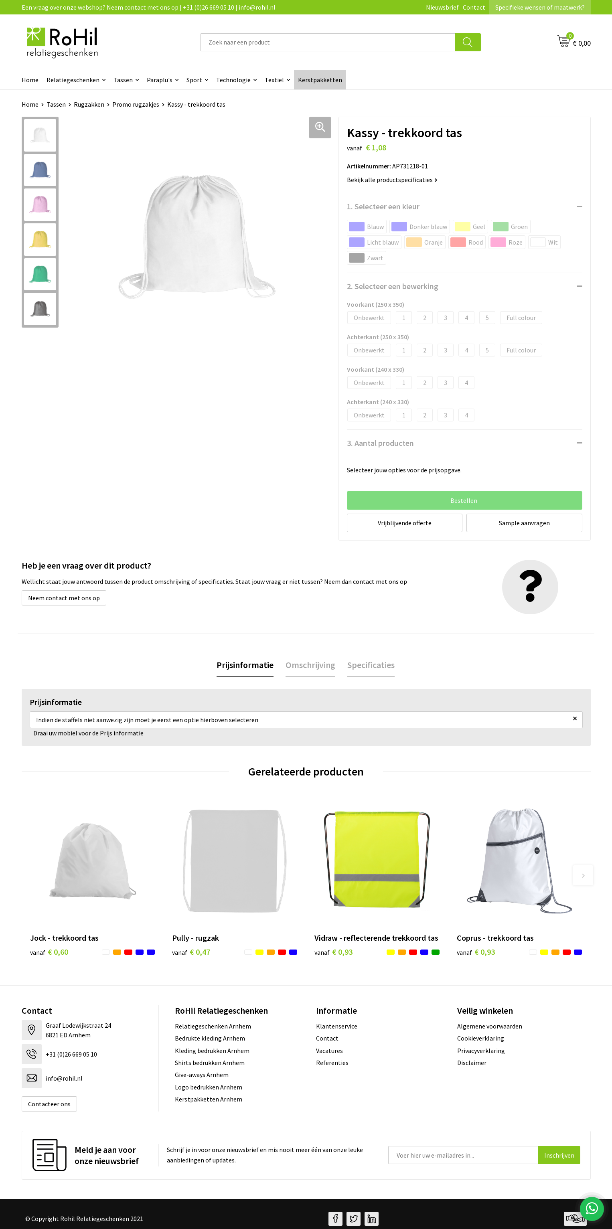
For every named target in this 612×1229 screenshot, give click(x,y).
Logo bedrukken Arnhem (208, 1087)
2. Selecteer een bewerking (392, 286)
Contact (474, 7)
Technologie (233, 80)
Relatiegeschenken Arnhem (213, 1026)
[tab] (245, 665)
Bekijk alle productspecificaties (392, 180)
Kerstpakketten (320, 80)
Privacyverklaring (481, 1051)
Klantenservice (336, 1026)
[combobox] (327, 42)
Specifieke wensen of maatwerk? (540, 7)
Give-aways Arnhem (202, 1075)
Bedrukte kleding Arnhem (210, 1038)
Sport (194, 80)
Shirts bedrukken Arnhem (210, 1063)
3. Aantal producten (380, 443)
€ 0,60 (49, 952)
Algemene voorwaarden (489, 1026)
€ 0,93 (333, 952)
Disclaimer (471, 1063)
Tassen (123, 80)
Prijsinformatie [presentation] (245, 664)
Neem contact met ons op (64, 598)
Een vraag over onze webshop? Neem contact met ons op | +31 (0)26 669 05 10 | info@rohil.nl (149, 7)
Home (30, 80)
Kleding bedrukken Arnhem (212, 1051)
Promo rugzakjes (135, 104)
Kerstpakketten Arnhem (208, 1099)
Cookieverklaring (480, 1038)
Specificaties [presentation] (371, 664)
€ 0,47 (191, 952)
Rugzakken (89, 104)
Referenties (332, 1063)
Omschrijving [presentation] (310, 664)
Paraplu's (159, 80)
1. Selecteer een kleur (383, 206)
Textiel (274, 80)
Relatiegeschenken (73, 80)
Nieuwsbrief (442, 7)
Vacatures (329, 1051)
